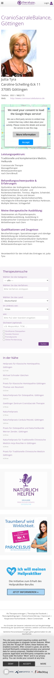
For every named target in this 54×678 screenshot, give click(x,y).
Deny (10, 664)
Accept (26, 142)
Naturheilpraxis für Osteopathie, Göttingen (23, 395)
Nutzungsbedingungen (11, 616)
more (43, 664)
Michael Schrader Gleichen (16, 375)
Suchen (44, 344)
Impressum (45, 616)
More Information (26, 134)
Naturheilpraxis (10, 411)
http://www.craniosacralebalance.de (27, 98)
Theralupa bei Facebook (36, 613)
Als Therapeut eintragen (16, 613)
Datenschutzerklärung (31, 616)
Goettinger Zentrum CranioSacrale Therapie (24, 403)
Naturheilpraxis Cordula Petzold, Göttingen (23, 419)
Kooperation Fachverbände (15, 618)
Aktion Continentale (35, 618)
